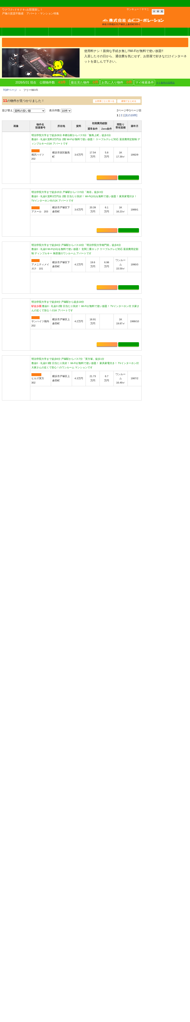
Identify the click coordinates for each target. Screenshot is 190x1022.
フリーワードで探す (103, 949)
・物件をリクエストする (163, 365)
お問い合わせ (153, 32)
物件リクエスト (100, 982)
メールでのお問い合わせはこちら (36, 957)
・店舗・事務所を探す (161, 359)
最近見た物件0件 (74, 879)
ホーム (92, 925)
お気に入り (107, 190)
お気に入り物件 (117, 83)
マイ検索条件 (144, 83)
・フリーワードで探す (161, 347)
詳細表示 (129, 190)
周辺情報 (60, 32)
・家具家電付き (157, 437)
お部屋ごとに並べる (104, 102)
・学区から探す (157, 340)
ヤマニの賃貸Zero (36, 32)
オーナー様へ (130, 32)
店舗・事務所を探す (103, 965)
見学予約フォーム (102, 987)
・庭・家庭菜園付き (160, 418)
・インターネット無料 (161, 431)
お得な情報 (149, 939)
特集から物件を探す (103, 976)
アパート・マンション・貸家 (108, 937)
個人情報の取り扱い (154, 959)
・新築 (152, 443)
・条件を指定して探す (161, 334)
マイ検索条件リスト (103, 971)
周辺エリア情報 (97, 1001)
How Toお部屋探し (83, 32)
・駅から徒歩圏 (157, 395)
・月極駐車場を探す (160, 353)
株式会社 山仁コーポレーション (27, 21)
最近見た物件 (84, 83)
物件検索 (14, 32)
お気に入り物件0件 (29, 879)
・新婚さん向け (157, 425)
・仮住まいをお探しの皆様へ (165, 468)
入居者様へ (106, 32)
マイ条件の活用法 (165, 84)
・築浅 (152, 449)
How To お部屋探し (100, 1008)
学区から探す (99, 943)
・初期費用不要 (157, 389)
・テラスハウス (157, 462)
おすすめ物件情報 (102, 954)
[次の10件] (130, 116)
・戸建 (152, 455)
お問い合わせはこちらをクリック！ (72, 899)
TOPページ (10, 90)
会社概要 (177, 32)
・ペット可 (155, 412)
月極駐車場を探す (102, 960)
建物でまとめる (128, 102)
